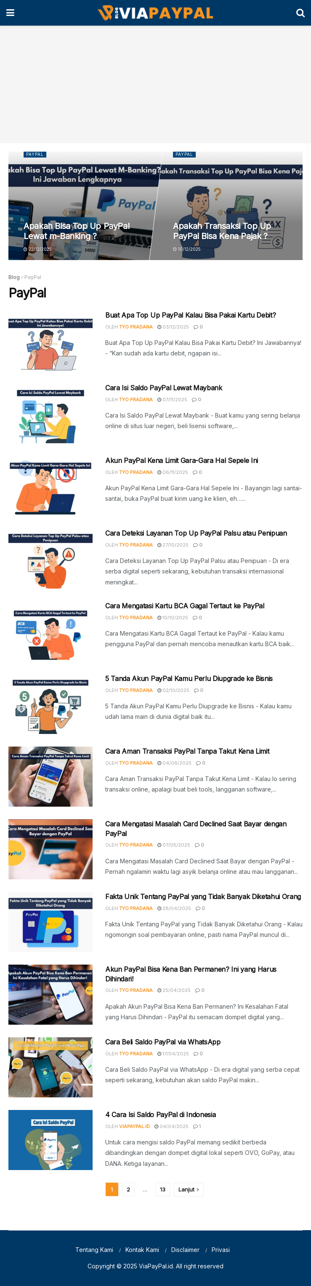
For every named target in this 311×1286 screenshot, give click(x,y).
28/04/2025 (174, 908)
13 (162, 1189)
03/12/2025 (173, 327)
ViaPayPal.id (134, 1126)
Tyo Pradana (136, 327)
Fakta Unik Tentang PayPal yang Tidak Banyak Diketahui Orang (203, 896)
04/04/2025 (171, 1126)
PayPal (35, 154)
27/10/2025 (173, 545)
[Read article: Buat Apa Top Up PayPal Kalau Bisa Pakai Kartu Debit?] (50, 340)
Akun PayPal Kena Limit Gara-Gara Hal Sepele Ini (181, 460)
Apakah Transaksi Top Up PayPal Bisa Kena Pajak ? (222, 231)
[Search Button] (300, 13)
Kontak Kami (142, 1249)
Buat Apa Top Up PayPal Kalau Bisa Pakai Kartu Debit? (190, 315)
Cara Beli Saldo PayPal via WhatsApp (163, 1042)
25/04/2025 (174, 990)
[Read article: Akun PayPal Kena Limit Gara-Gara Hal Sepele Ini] (50, 486)
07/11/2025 (172, 399)
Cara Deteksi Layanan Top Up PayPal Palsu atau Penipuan (196, 533)
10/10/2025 (172, 618)
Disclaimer (185, 1249)
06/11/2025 (172, 472)
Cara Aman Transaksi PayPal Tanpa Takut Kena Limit (187, 751)
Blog (14, 277)
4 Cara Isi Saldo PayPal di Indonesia (160, 1114)
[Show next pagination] (189, 1190)
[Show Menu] (10, 13)
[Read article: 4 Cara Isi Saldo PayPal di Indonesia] (50, 1140)
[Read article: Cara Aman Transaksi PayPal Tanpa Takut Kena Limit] (50, 777)
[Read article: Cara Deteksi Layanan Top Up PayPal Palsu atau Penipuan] (50, 559)
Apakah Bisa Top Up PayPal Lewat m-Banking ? (77, 231)
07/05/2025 (173, 845)
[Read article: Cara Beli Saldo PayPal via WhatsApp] (50, 1067)
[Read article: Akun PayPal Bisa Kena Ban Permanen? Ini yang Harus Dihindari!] (50, 995)
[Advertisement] (155, 84)
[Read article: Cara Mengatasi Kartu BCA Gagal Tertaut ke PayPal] (50, 631)
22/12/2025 (38, 249)
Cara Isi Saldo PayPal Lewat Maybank (163, 388)
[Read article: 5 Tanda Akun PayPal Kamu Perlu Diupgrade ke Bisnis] (50, 704)
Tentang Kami (94, 1249)
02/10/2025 (173, 690)
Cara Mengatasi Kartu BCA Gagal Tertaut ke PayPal (184, 606)
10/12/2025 (187, 249)
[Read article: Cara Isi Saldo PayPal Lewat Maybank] (50, 413)
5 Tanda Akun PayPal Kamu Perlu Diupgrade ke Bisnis (189, 678)
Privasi (221, 1249)
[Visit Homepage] (155, 13)
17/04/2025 (173, 1054)
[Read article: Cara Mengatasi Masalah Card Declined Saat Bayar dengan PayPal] (50, 849)
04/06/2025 (174, 763)
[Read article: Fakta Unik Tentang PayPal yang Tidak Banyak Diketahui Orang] (50, 922)
